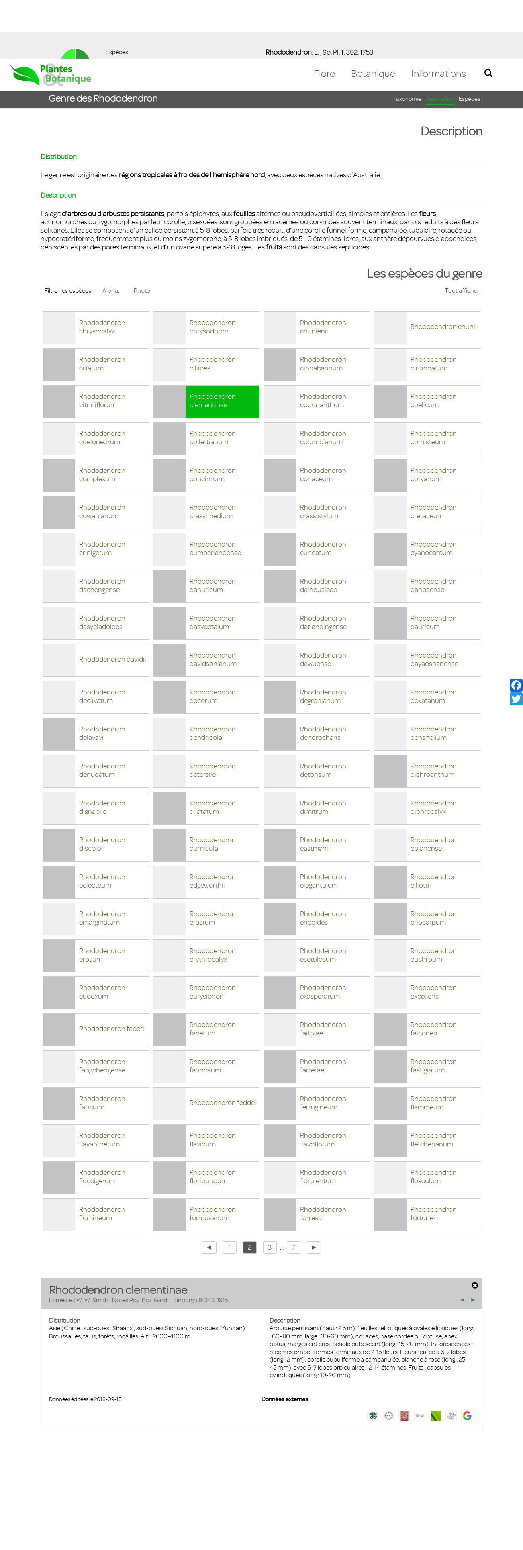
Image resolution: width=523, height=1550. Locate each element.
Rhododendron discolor (102, 785)
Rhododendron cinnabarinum (323, 305)
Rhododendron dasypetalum (213, 563)
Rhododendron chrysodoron (213, 268)
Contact (25, 1503)
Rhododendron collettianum (213, 379)
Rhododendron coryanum (434, 416)
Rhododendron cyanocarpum (434, 490)
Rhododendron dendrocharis (323, 674)
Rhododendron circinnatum (434, 305)
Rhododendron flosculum (434, 1118)
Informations (438, 14)
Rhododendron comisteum (434, 379)
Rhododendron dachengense (102, 527)
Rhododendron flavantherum (102, 1081)
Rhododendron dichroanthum (434, 711)
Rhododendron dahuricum (213, 527)
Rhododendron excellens (434, 933)
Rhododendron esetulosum (323, 896)
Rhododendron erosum (102, 896)
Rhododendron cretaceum (434, 453)
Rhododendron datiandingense (323, 563)
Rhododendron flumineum (102, 1155)
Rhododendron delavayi (102, 674)
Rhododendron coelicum (434, 342)
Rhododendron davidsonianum (213, 600)
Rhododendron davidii (112, 600)
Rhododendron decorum (213, 637)
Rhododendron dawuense (323, 600)
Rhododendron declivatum (102, 637)
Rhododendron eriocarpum (434, 859)
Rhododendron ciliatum (102, 305)
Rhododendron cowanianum (102, 453)
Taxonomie (406, 40)
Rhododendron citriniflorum (102, 342)
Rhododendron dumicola (213, 785)
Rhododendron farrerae (323, 1007)
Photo (142, 232)
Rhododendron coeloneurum (102, 379)
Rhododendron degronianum (323, 637)
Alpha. (110, 232)
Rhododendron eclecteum (102, 822)
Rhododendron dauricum (434, 563)
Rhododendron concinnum (213, 416)
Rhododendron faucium (102, 1044)
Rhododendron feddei (223, 1044)
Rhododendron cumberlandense (215, 490)
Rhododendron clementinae (213, 342)
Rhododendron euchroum (434, 896)
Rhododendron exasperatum (323, 933)
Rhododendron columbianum (323, 379)
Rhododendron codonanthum (323, 342)
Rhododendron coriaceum (323, 416)
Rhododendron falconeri (434, 970)
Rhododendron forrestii (323, 1155)
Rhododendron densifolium (434, 674)
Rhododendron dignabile (102, 748)
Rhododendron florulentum (323, 1118)
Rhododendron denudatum (102, 711)
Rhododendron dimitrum (323, 748)
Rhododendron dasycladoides (102, 563)
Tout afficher (462, 232)
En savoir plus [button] (227, 1539)
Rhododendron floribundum (213, 1118)
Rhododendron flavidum (213, 1081)
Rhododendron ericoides (323, 859)
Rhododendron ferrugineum (323, 1044)
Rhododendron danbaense (434, 527)
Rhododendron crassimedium (213, 453)
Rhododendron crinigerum (102, 490)
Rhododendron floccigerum (102, 1118)
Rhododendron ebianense (434, 785)
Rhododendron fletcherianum (434, 1081)
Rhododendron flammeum (434, 1044)
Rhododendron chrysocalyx (102, 268)
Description (440, 40)
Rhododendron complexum (102, 416)
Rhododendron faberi (111, 970)
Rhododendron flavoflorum (323, 1081)
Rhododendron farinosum (213, 1007)
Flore (324, 14)
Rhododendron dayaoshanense (434, 600)
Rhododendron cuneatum (323, 490)
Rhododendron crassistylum (323, 453)
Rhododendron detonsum (323, 711)
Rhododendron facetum (213, 970)
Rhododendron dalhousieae (323, 527)
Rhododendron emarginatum (102, 859)
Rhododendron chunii (444, 268)
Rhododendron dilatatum (213, 748)
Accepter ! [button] (495, 1539)
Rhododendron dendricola (213, 674)
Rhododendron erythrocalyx (213, 896)
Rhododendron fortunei (434, 1155)
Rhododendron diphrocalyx (434, 748)
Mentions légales (70, 1503)
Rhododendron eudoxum (102, 933)
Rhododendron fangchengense (102, 1007)
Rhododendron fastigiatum (434, 1007)
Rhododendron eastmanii (323, 785)
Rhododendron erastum (213, 859)
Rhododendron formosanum (213, 1155)
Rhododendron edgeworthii (213, 822)
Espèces (469, 40)
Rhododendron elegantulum (323, 822)
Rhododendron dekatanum (434, 637)
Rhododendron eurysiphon (213, 933)
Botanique (373, 14)
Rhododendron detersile (213, 711)
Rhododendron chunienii (323, 268)
